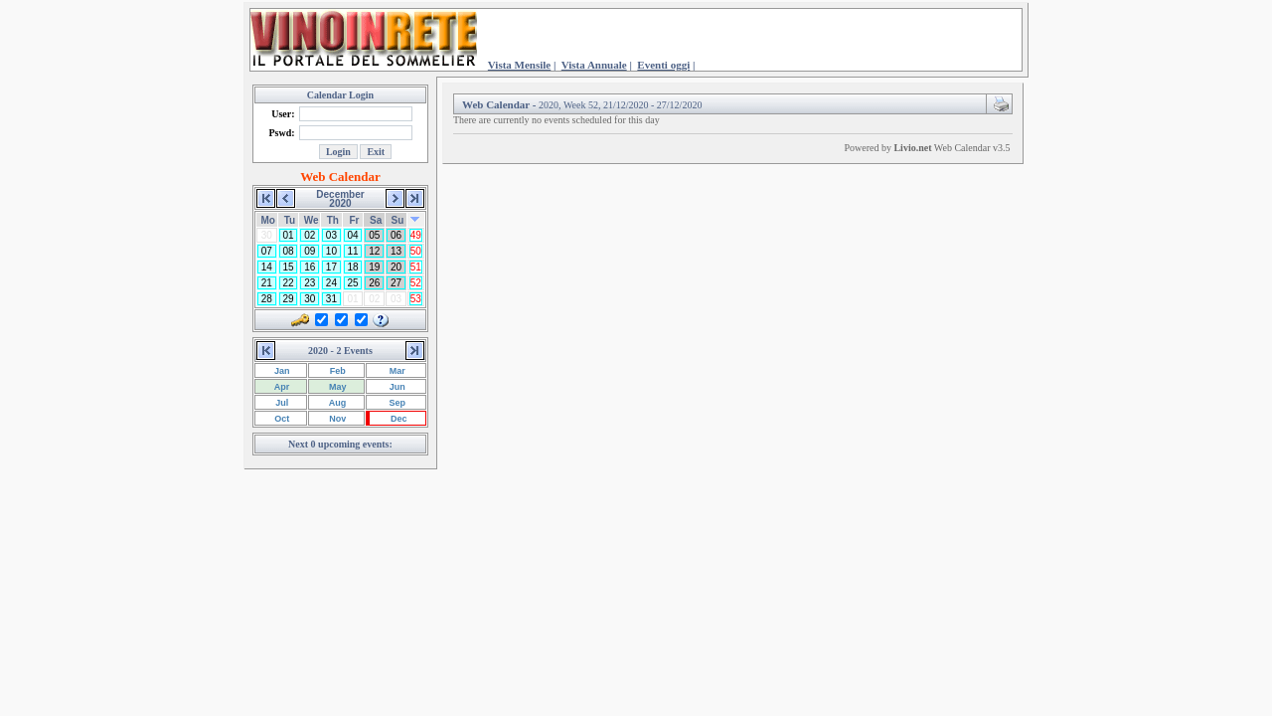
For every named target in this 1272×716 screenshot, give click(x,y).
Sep (396, 403)
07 (266, 251)
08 (288, 251)
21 (266, 282)
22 (288, 282)
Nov (337, 419)
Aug (337, 403)
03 (331, 235)
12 (374, 251)
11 (353, 251)
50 (415, 251)
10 (331, 251)
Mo (268, 220)
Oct (281, 419)
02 (309, 235)
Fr (354, 220)
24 (331, 282)
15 (288, 267)
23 (309, 282)
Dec (397, 419)
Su (397, 220)
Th (333, 220)
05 (374, 235)
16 (309, 267)
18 (353, 267)
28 (266, 298)
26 (374, 282)
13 (396, 251)
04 (353, 235)
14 (266, 267)
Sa (376, 220)
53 (415, 298)
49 (415, 235)
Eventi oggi (663, 65)
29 (288, 298)
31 (331, 298)
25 (353, 282)
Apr (281, 387)
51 (415, 267)
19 (374, 267)
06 (396, 235)
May (337, 387)
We (311, 220)
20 (396, 267)
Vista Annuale (594, 65)
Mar (396, 371)
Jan (281, 371)
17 (331, 267)
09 (309, 251)
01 (288, 235)
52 (415, 282)
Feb (336, 371)
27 (396, 282)
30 (309, 298)
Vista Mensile (519, 65)
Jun (396, 387)
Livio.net (912, 147)
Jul (281, 403)
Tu (289, 220)
